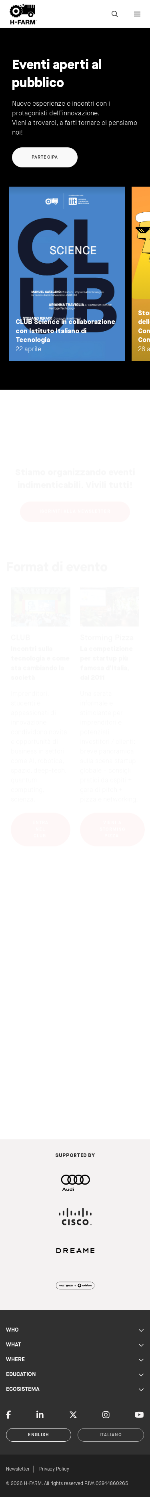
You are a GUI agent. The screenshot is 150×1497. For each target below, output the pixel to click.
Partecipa (45, 157)
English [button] (39, 1435)
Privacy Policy (54, 1469)
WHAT (75, 1345)
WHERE (75, 1360)
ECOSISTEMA (75, 1389)
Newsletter (18, 1469)
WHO (75, 1330)
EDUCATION (75, 1374)
